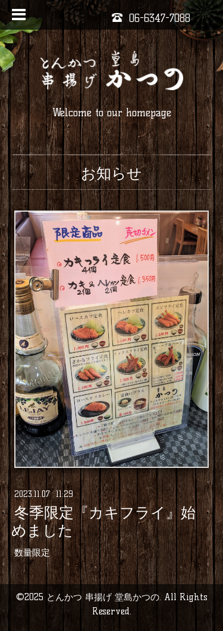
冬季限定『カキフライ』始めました (103, 521)
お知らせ (111, 173)
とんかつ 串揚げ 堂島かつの (102, 597)
